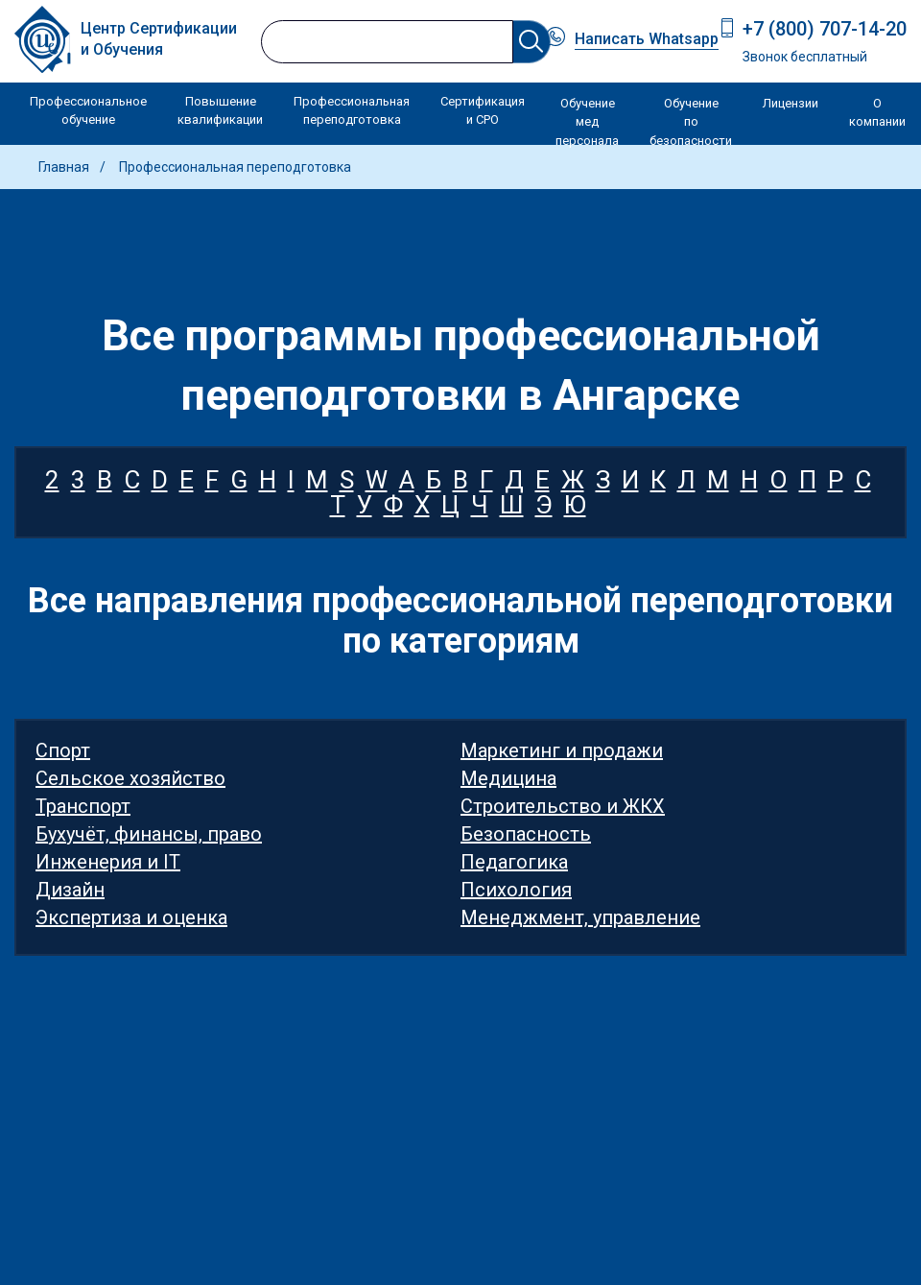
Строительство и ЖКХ (562, 806)
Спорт (62, 750)
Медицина (508, 778)
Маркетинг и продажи (561, 750)
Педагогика (514, 861)
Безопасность (525, 834)
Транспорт (82, 806)
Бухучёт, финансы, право (148, 834)
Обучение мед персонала (587, 122)
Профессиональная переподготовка (352, 111)
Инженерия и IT (107, 861)
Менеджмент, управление (580, 917)
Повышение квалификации (220, 111)
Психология (516, 889)
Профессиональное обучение (88, 111)
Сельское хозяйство (130, 778)
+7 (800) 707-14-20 (825, 28)
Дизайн (70, 889)
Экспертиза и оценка (131, 917)
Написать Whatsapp (647, 39)
